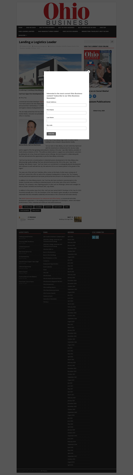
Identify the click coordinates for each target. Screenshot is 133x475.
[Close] (88, 71)
